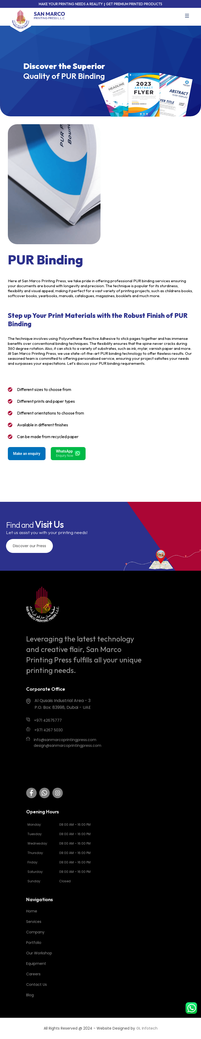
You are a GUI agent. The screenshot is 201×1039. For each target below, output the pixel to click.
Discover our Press (29, 545)
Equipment (36, 963)
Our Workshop (39, 953)
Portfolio (33, 942)
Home (31, 911)
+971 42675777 (48, 720)
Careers (33, 974)
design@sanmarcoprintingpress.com (67, 745)
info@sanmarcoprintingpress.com (65, 739)
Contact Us (36, 984)
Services (33, 921)
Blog (30, 995)
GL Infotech (147, 1028)
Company (35, 932)
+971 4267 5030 (48, 730)
